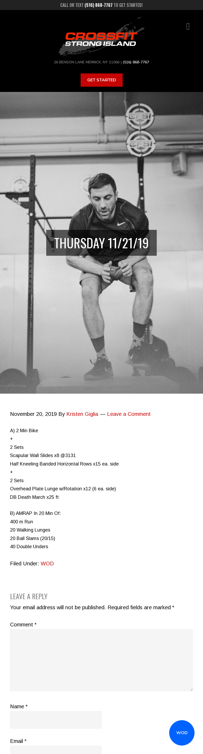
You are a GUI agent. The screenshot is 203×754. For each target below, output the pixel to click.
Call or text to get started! (101, 5)
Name (18, 706)
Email (18, 741)
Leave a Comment (129, 414)
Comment (23, 624)
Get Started (101, 80)
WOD (182, 733)
